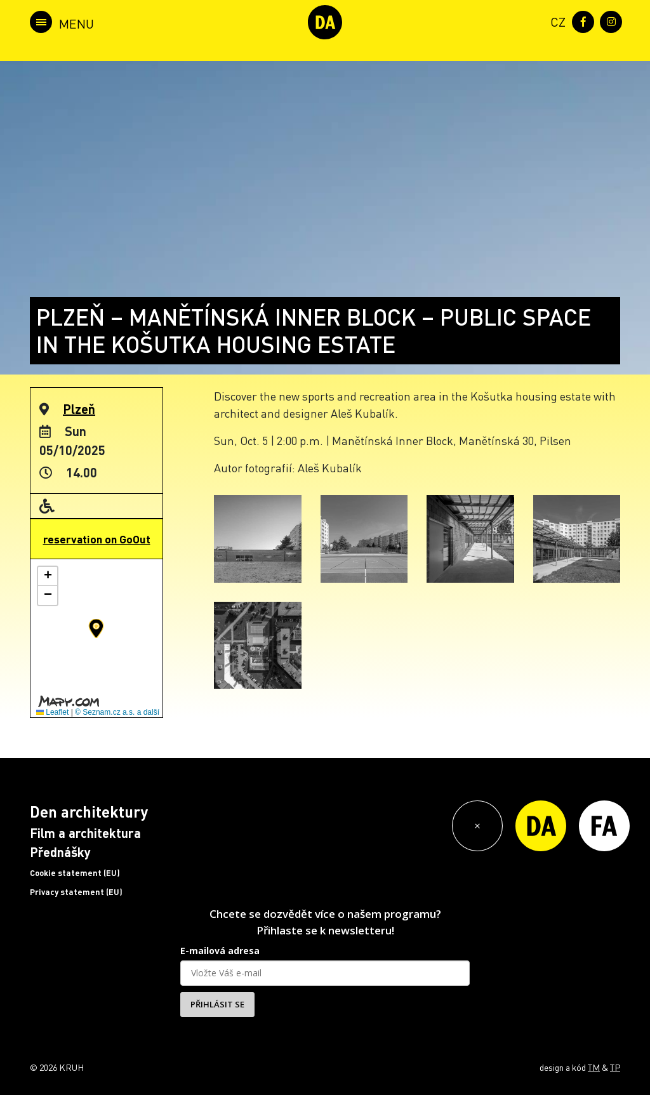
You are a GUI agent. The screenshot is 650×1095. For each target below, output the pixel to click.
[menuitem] (555, 20)
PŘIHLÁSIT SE (217, 1004)
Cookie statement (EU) (75, 873)
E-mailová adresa (220, 951)
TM (594, 1067)
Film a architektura (85, 833)
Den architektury (89, 811)
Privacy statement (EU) (76, 892)
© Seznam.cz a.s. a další (117, 712)
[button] (96, 628)
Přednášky (60, 852)
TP (615, 1067)
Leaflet (52, 712)
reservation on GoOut (96, 539)
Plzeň (79, 409)
